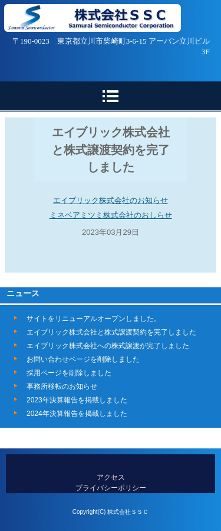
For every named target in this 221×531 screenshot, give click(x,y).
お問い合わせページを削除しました (83, 359)
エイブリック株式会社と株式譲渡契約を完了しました (111, 332)
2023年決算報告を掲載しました (77, 400)
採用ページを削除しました (69, 373)
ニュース (22, 293)
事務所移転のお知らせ (62, 386)
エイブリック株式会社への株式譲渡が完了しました (108, 346)
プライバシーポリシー (110, 488)
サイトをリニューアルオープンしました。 (94, 318)
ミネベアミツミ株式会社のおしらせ (111, 215)
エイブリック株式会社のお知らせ (110, 200)
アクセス (111, 477)
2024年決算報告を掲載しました (77, 413)
